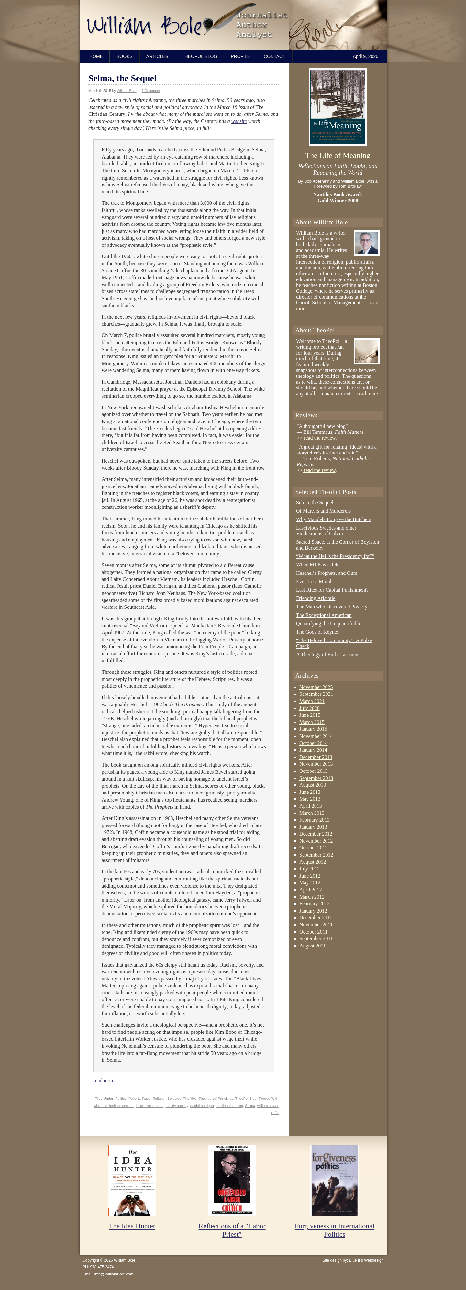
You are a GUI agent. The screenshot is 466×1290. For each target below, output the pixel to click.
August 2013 (312, 785)
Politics (121, 1098)
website (239, 121)
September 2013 (316, 778)
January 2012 (313, 910)
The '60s (190, 1098)
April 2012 (310, 889)
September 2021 (316, 694)
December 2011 (315, 917)
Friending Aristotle (315, 598)
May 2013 (309, 799)
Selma (250, 1106)
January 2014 (313, 750)
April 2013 (310, 806)
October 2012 (313, 847)
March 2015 (312, 722)
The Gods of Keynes (317, 632)
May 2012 (309, 882)
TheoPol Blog (199, 56)
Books (124, 56)
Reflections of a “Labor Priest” (231, 1230)
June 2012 (309, 876)
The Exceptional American (323, 615)
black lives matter (149, 1106)
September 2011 (316, 938)
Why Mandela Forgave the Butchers (333, 519)
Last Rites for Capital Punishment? (332, 590)
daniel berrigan (202, 1106)
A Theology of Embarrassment (328, 654)
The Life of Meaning (338, 155)
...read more (365, 393)
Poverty (134, 1098)
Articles (157, 56)
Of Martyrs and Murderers (323, 511)
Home (96, 56)
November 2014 (316, 736)
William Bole (235, 25)
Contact (274, 56)
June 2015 (309, 715)
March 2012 (312, 897)
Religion (158, 1098)
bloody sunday (177, 1106)
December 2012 (315, 833)
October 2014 (313, 743)
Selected (174, 1098)
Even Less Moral (313, 581)
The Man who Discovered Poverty (331, 606)
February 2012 (314, 903)
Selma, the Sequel (122, 78)
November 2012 (316, 841)
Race (146, 1098)
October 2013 (313, 771)
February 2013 (314, 820)
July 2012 (309, 868)
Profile (240, 56)
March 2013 (312, 813)
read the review (319, 438)
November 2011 (316, 924)
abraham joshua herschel (114, 1106)
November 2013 (316, 764)
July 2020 (309, 708)
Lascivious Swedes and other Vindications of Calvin (326, 530)
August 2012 (312, 862)
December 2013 (315, 757)
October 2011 (313, 932)
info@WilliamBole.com (113, 1274)
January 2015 (313, 729)
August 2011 (312, 945)
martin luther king (229, 1106)
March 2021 (312, 701)
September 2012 (316, 855)
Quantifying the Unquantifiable (328, 623)
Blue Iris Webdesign (366, 1260)
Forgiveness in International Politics (334, 1230)
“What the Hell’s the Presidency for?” (335, 556)
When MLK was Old (318, 564)
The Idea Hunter (132, 1226)
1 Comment (151, 91)
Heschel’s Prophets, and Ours (326, 573)
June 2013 (309, 792)
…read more (101, 1080)
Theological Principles (216, 1098)
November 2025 (316, 687)
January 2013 (313, 827)
